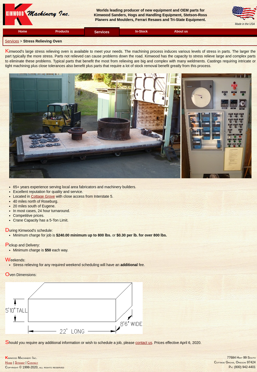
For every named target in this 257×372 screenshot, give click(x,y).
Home (22, 31)
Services (101, 32)
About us (181, 31)
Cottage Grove (43, 196)
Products (62, 31)
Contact (32, 362)
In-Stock (141, 31)
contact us (143, 343)
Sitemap (20, 362)
